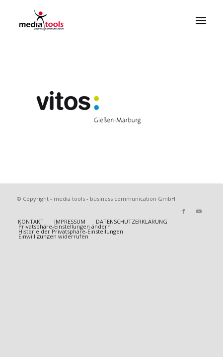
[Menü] (201, 20)
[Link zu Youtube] (198, 211)
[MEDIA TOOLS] (92, 20)
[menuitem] (201, 20)
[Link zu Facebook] (183, 211)
